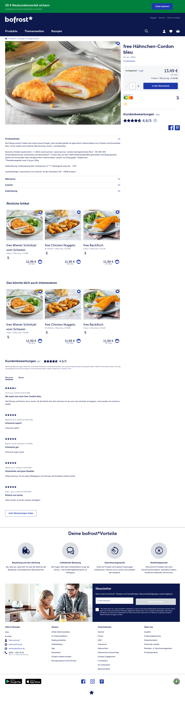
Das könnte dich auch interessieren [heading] (31, 283)
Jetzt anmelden (165, 602)
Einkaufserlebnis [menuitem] (150, 640)
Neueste (9, 379)
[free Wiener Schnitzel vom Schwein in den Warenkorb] (39, 262)
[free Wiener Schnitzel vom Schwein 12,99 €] (24, 242)
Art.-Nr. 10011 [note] (129, 57)
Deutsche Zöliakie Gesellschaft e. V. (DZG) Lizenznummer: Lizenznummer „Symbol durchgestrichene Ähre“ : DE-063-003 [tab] (55, 152)
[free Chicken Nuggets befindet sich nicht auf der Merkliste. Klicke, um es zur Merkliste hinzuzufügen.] (78, 212)
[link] (31, 19)
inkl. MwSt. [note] (31, 265)
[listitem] (26, 560)
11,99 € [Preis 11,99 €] (69, 262)
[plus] (138, 86)
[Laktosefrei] (178, 98)
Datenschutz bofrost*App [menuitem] (108, 653)
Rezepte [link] (56, 31)
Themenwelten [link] (34, 31)
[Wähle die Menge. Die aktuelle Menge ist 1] (132, 86)
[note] (24, 251)
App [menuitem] (53, 649)
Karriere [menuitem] (162, 18)
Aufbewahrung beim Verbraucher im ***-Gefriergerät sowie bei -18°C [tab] (41, 166)
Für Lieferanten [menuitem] (104, 665)
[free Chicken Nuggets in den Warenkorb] (78, 262)
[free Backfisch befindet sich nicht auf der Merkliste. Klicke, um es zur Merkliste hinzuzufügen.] (117, 212)
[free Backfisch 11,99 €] (101, 242)
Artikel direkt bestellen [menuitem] (61, 632)
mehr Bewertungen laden (20, 515)
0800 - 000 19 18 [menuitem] (14, 653)
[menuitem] (11, 32)
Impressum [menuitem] (102, 645)
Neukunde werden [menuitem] (151, 645)
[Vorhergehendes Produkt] (9, 225)
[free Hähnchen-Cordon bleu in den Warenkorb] (160, 86)
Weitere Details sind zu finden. (111, 615)
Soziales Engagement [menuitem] (106, 657)
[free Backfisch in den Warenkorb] (116, 262)
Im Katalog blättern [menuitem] (59, 636)
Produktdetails (129, 61)
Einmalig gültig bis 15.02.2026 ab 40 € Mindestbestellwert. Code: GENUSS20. (23, 9)
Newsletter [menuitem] (56, 653)
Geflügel (20, 39)
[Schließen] (179, 2)
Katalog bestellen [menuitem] (59, 640)
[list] (92, 560)
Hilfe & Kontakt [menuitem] (173, 18)
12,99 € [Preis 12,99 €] (30, 262)
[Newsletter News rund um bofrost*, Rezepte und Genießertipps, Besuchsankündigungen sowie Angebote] (136, 604)
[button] (162, 6)
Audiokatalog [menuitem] (57, 645)
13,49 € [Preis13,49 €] (171, 70)
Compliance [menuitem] (103, 661)
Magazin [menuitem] (153, 18)
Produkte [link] (11, 31)
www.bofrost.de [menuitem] (13, 644)
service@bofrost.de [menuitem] (15, 648)
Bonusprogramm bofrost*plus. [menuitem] (64, 661)
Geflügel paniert (32, 39)
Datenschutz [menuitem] (103, 649)
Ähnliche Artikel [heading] (17, 203)
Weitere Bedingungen (47, 9)
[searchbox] (70, 31)
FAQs (69, 370)
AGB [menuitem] (99, 640)
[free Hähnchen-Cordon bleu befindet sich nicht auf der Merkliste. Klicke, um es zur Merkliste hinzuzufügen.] (117, 44)
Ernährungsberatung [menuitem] (152, 636)
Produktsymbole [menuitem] (151, 653)
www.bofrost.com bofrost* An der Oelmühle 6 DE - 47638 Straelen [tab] (40, 172)
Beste (21, 379)
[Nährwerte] (129, 97)
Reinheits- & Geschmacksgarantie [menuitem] (158, 649)
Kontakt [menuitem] (8, 636)
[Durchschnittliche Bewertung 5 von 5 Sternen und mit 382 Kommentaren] (155, 120)
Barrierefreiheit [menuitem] (104, 669)
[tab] (164, 31)
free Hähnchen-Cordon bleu (148, 49)
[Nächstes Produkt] (117, 225)
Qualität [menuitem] (147, 632)
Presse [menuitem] (100, 636)
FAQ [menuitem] (7, 632)
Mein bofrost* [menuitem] (12, 640)
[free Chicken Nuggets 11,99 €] (63, 242)
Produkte (12, 39)
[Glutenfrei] (125, 104)
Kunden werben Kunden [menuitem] (61, 657)
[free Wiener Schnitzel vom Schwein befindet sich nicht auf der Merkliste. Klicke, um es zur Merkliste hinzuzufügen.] (40, 212)
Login (141, 71)
